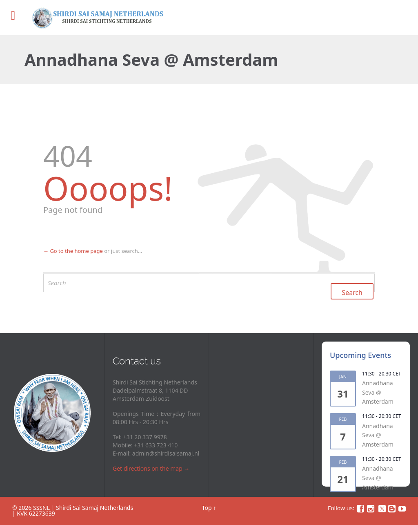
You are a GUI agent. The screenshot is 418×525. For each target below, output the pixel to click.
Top (207, 508)
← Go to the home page (73, 251)
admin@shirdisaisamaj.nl (165, 453)
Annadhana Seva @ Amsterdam (378, 392)
